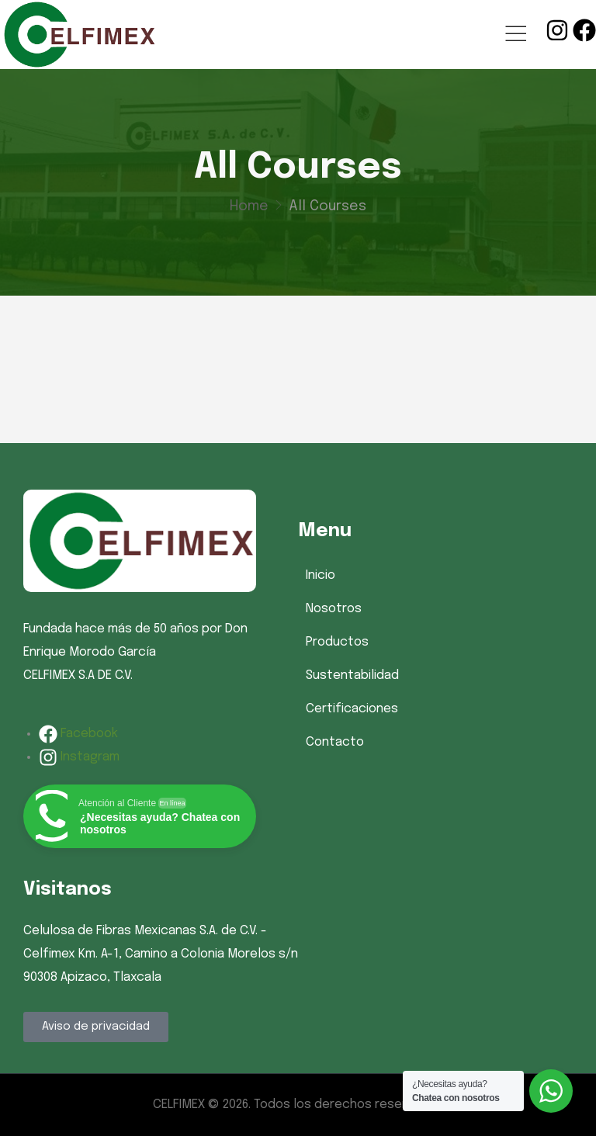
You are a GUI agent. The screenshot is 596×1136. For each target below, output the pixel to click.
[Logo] (78, 34)
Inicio (320, 575)
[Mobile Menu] (515, 34)
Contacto (335, 742)
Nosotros (334, 608)
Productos (337, 642)
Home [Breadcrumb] (249, 206)
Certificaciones (352, 708)
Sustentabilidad (352, 675)
